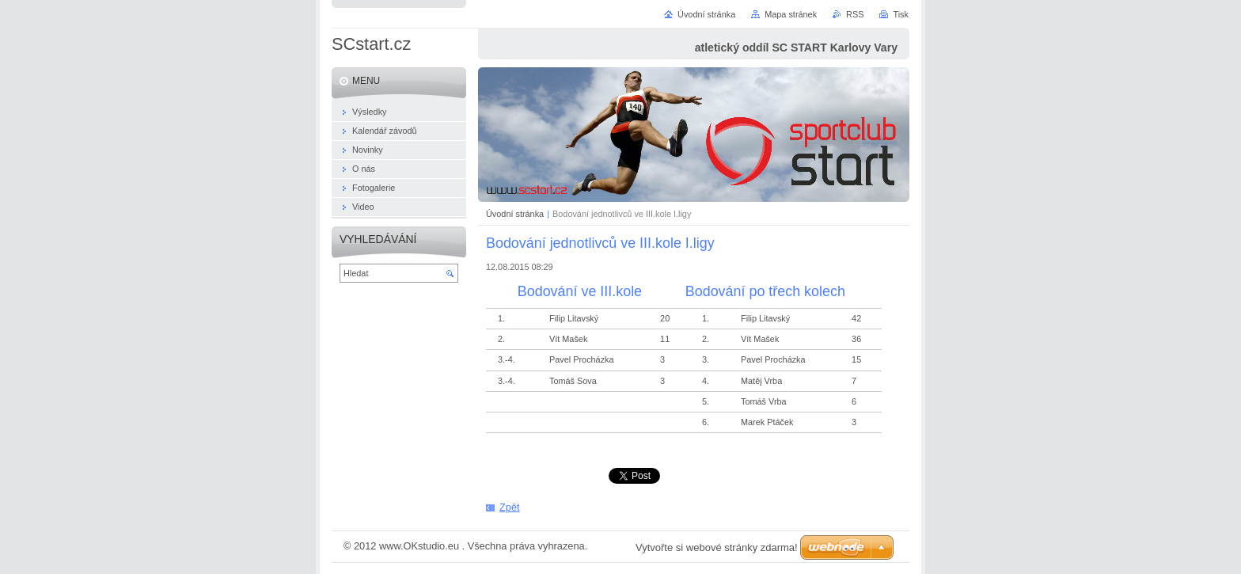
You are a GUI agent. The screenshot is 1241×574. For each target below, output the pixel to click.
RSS (854, 14)
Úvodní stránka (515, 214)
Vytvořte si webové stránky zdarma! (717, 547)
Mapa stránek (791, 14)
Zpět (509, 507)
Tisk (901, 14)
